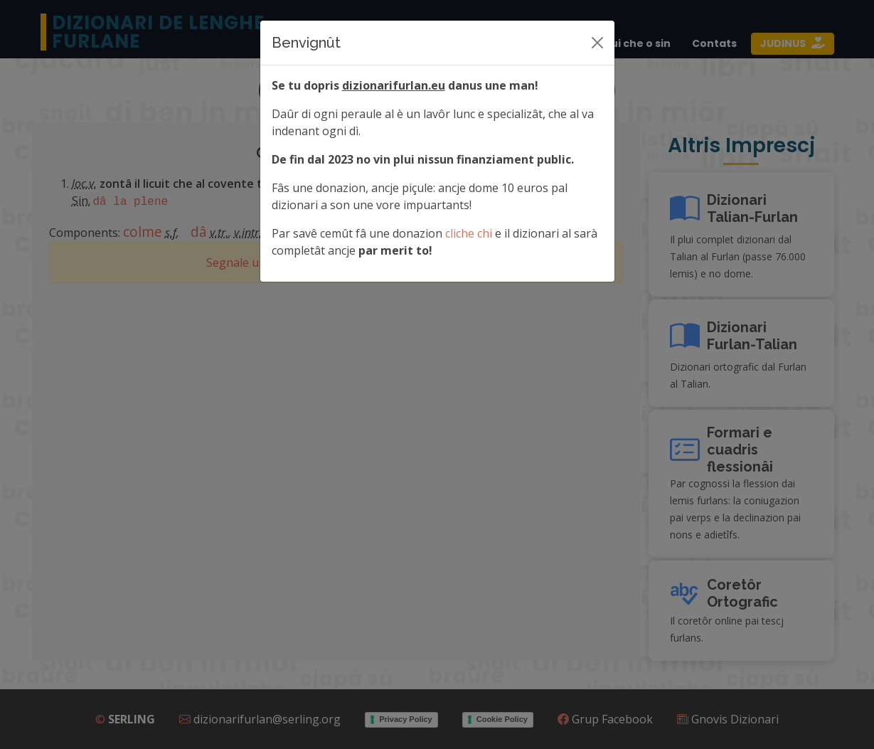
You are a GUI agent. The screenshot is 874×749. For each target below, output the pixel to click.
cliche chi (468, 233)
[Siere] (597, 42)
